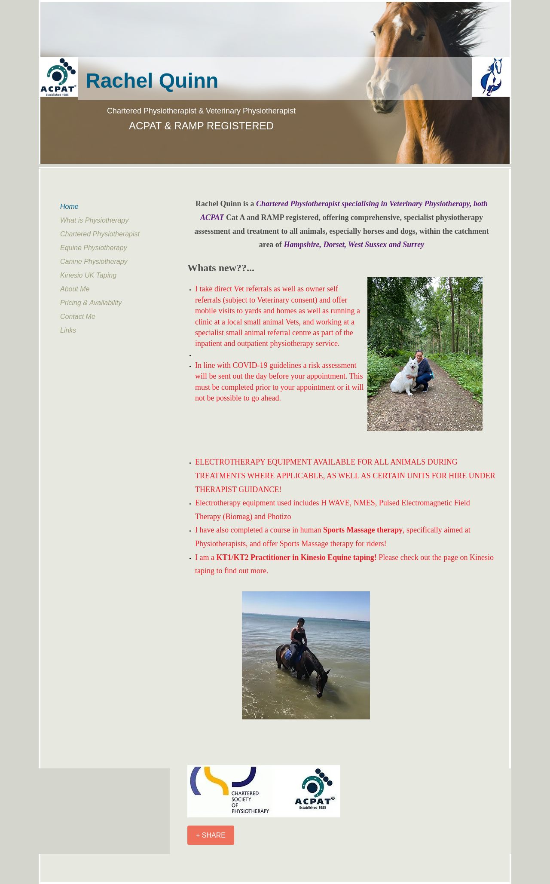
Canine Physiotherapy (94, 261)
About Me (74, 289)
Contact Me (77, 316)
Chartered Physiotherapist (100, 234)
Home (69, 206)
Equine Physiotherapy (93, 247)
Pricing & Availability (91, 302)
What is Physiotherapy (94, 220)
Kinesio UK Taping (88, 275)
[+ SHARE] (210, 835)
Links (68, 330)
